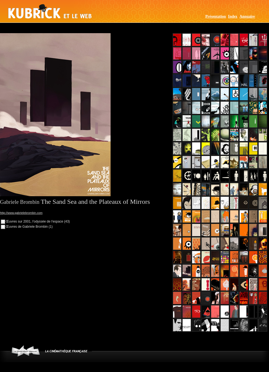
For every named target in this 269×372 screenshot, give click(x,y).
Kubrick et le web (50, 11)
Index (232, 16)
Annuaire (247, 16)
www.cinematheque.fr (25, 351)
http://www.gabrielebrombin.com (21, 212)
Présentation (215, 16)
